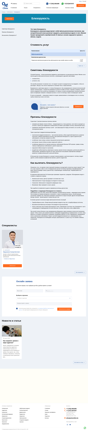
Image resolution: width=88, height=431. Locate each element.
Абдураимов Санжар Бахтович (11, 252)
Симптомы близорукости (8, 29)
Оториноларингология (6, 418)
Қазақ (80, 1)
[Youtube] (70, 424)
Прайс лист (82, 65)
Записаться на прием (64, 309)
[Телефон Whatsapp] (67, 3)
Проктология (4, 420)
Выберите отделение (22, 295)
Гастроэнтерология (24, 410)
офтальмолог (7, 250)
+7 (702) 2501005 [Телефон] (71, 408)
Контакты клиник (69, 7)
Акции (46, 414)
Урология (21, 421)
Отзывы (46, 410)
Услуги (25, 7)
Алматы (14, 3)
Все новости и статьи (79, 362)
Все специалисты (80, 272)
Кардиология (22, 414)
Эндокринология (5, 423)
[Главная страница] (5, 5)
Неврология (22, 416)
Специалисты (36, 7)
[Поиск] (24, 3)
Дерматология (23, 412)
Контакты (47, 418)
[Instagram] (67, 424)
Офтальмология (37, 54)
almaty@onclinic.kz (72, 418)
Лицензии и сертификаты (50, 412)
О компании (14, 7)
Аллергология (5, 408)
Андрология (4, 410)
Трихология (4, 421)
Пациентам (47, 416)
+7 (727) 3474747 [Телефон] (71, 410)
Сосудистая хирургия (24, 420)
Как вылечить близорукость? (9, 35)
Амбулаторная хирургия (25, 408)
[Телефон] (52, 3)
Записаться (81, 5)
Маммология (4, 416)
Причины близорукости (8, 32)
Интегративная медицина (7, 414)
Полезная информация (52, 7)
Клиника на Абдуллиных (9, 258)
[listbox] (44, 298)
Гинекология (4, 412)
